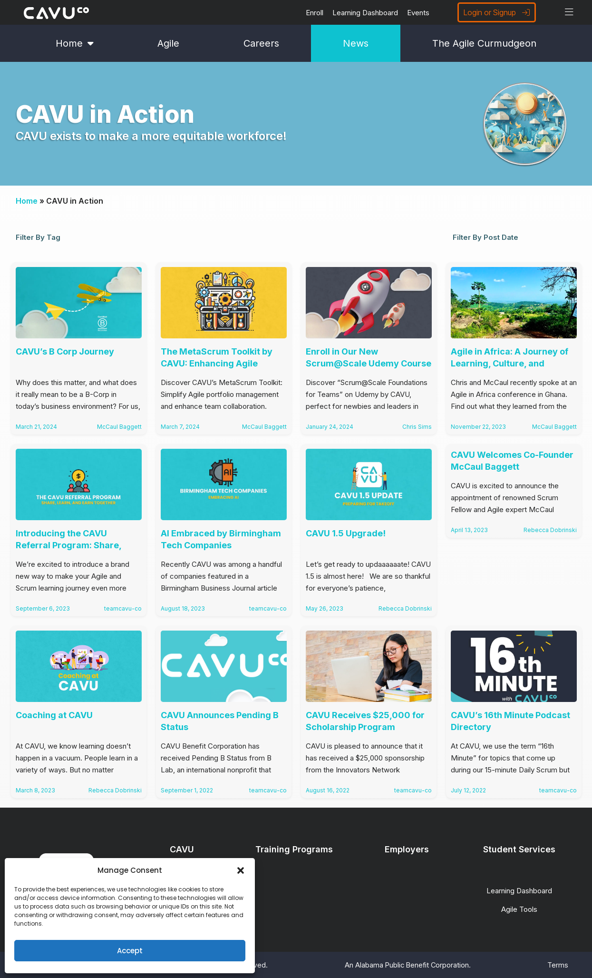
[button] (240, 870)
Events (418, 12)
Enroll (314, 12)
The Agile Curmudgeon (484, 43)
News (356, 43)
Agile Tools (519, 909)
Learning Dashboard (365, 12)
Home (75, 43)
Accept (130, 951)
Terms (557, 964)
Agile (168, 43)
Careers (261, 43)
